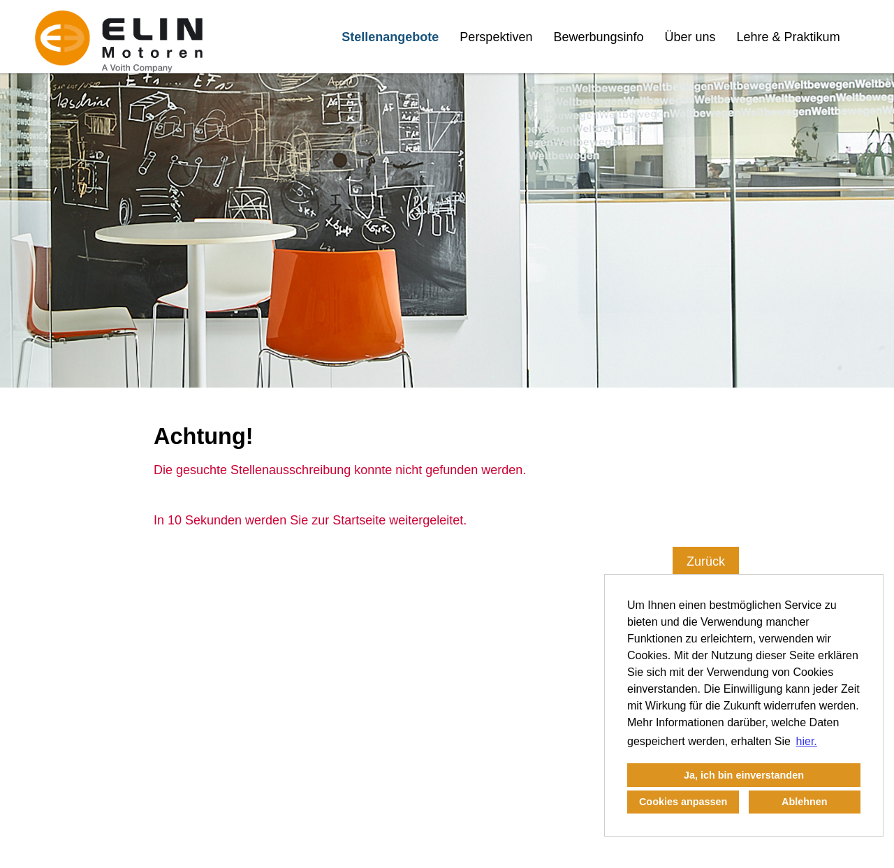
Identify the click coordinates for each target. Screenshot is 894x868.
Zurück (706, 561)
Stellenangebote (390, 37)
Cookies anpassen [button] (683, 801)
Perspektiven (496, 37)
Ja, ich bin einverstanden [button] (744, 775)
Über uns (690, 37)
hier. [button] (806, 741)
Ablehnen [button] (805, 801)
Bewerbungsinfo (598, 37)
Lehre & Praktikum (788, 37)
